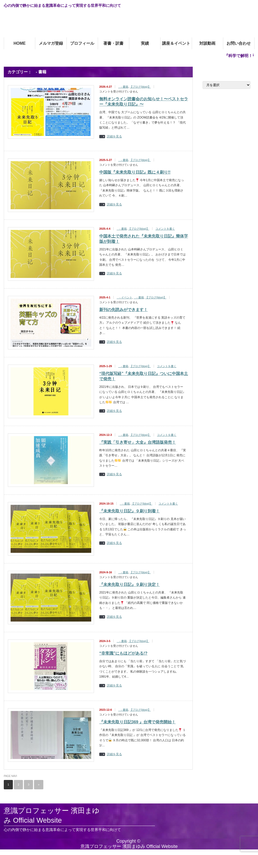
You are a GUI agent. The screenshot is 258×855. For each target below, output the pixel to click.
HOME (20, 43)
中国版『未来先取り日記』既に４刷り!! (135, 172)
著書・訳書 (113, 43)
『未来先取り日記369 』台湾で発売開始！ (137, 722)
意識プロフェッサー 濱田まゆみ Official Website (52, 815)
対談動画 (207, 43)
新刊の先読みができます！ (123, 309)
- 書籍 (123, 86)
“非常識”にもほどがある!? (123, 653)
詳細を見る (114, 136)
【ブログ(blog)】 (140, 86)
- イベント (124, 297)
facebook (251, 5)
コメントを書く (165, 228)
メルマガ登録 (51, 43)
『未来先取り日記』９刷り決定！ (129, 584)
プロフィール (82, 43)
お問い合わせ (239, 43)
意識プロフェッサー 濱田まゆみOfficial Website (55, 24)
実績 (145, 43)
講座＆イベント (176, 43)
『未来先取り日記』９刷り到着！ (129, 511)
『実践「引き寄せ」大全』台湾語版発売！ (137, 442)
